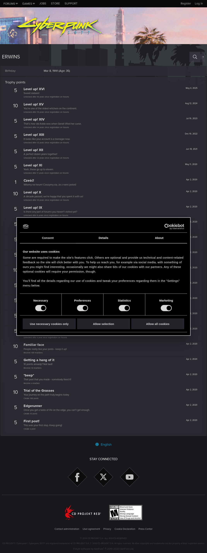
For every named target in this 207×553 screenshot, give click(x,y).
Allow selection (103, 324)
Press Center (145, 529)
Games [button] (27, 3)
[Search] (195, 57)
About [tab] (159, 237)
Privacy (107, 529)
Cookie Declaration (125, 529)
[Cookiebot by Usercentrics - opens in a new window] (167, 226)
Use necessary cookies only (49, 324)
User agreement (91, 529)
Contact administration (67, 529)
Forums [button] (9, 3)
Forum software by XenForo (103, 548)
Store (55, 3)
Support (71, 3)
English (103, 444)
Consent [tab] (48, 237)
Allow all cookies (157, 324)
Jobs (42, 3)
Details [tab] (103, 237)
